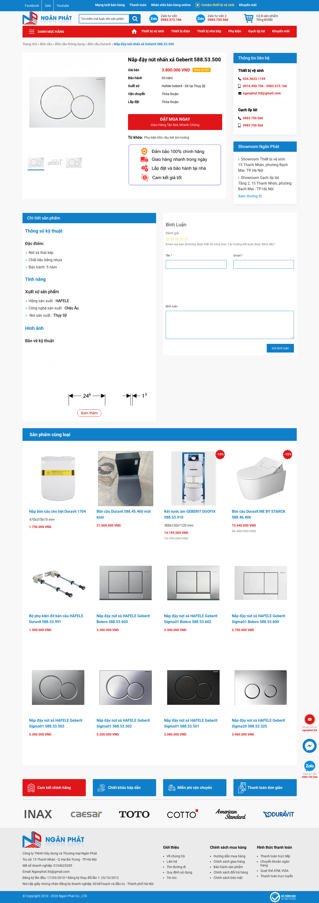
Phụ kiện (234, 31)
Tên (169, 255)
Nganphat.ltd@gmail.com (51, 871)
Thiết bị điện (180, 31)
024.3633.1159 (254, 79)
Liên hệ (172, 861)
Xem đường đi (250, 196)
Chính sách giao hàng (229, 861)
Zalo (48, 5)
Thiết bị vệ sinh (152, 31)
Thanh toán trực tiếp (275, 856)
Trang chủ (134, 31)
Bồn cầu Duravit (99, 44)
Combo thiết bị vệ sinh (215, 5)
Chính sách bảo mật (228, 878)
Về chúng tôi (176, 856)
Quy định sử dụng (179, 872)
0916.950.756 (253, 86)
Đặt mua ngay (175, 122)
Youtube (63, 5)
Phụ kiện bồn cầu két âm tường (166, 137)
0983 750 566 (253, 118)
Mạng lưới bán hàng (110, 5)
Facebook (32, 5)
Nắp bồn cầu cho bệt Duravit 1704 (57, 511)
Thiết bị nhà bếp (209, 31)
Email (238, 255)
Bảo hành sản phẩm (228, 867)
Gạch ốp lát (256, 31)
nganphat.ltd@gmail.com (262, 93)
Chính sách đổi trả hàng (231, 872)
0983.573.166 (276, 86)
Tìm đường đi (176, 867)
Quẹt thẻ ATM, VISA (274, 871)
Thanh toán (137, 5)
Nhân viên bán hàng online (171, 5)
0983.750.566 (309, 776)
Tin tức (172, 878)
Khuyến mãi (248, 5)
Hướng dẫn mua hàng (229, 856)
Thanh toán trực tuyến (276, 876)
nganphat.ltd (309, 729)
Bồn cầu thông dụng (70, 44)
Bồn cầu (46, 44)
